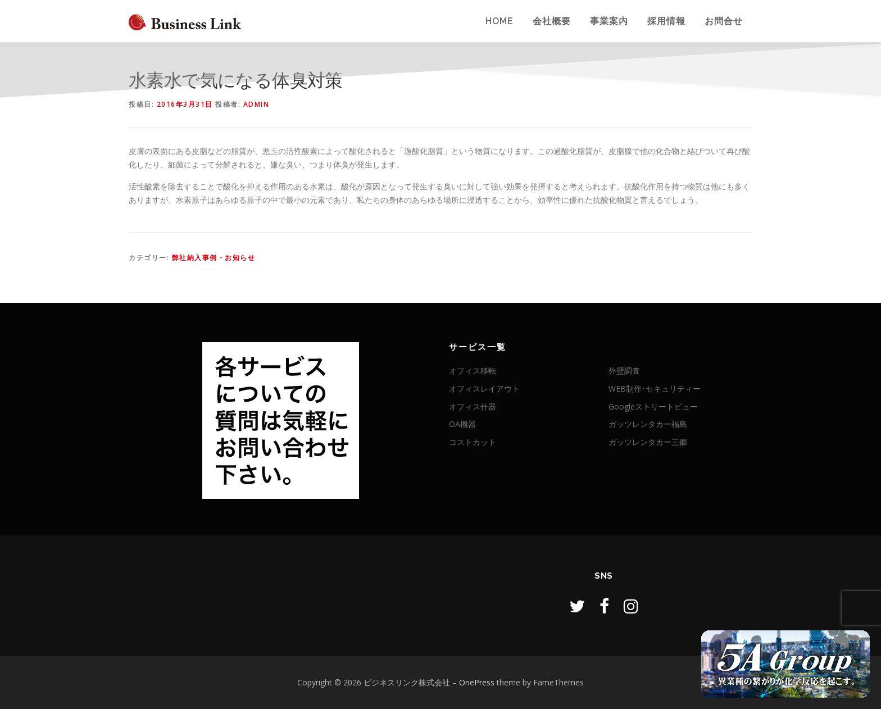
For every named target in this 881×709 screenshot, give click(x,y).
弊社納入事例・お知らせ (214, 257)
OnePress (476, 682)
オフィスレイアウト (484, 388)
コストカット (472, 442)
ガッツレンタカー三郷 (647, 442)
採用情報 (666, 21)
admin (256, 104)
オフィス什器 (472, 406)
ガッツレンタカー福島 (647, 424)
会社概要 (552, 21)
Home (499, 21)
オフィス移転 (472, 370)
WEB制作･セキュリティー (654, 388)
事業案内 (609, 21)
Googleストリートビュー (653, 406)
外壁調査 (624, 370)
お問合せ (724, 21)
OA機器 (462, 424)
